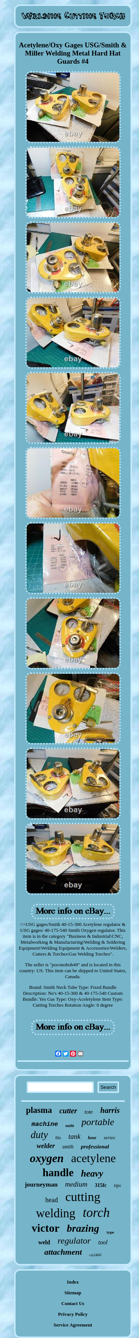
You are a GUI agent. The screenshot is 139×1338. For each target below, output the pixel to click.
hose (92, 1137)
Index (73, 1282)
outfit (69, 1126)
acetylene (93, 1158)
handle (58, 1172)
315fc (101, 1185)
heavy (92, 1173)
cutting (82, 1197)
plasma (39, 1110)
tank (75, 1136)
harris (110, 1110)
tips (117, 1185)
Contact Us (73, 1303)
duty (39, 1134)
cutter (68, 1111)
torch (96, 1212)
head (51, 1200)
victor (45, 1228)
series (109, 1137)
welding (55, 1213)
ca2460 (95, 1254)
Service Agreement (72, 1325)
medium (76, 1184)
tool (102, 1242)
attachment (63, 1252)
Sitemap (73, 1292)
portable (98, 1122)
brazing (83, 1228)
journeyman (41, 1184)
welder (46, 1146)
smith (67, 1147)
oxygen (46, 1158)
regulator (74, 1240)
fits (58, 1137)
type (110, 1232)
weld (44, 1242)
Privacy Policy (73, 1314)
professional (95, 1147)
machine (45, 1124)
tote (89, 1112)
